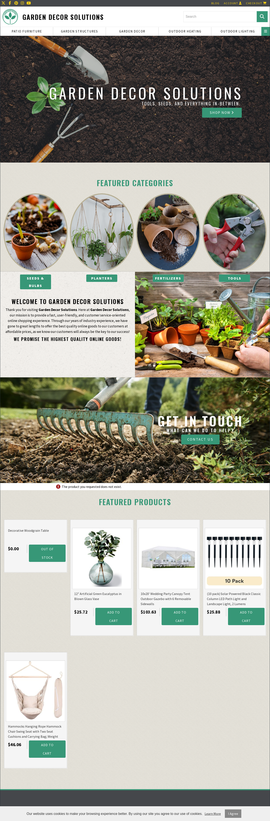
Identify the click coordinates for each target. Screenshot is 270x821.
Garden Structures (79, 31)
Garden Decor (132, 31)
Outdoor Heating (185, 31)
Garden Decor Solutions (63, 17)
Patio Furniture (27, 31)
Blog (215, 3)
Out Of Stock (47, 553)
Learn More (213, 814)
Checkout (256, 3)
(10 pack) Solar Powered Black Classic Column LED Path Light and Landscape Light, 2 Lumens (234, 599)
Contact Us (200, 439)
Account (233, 3)
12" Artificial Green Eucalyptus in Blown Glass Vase (98, 596)
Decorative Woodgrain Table (28, 530)
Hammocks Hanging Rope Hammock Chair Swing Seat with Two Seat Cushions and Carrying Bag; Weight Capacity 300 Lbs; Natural (34, 731)
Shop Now (222, 112)
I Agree (233, 814)
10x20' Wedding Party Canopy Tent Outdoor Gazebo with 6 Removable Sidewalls (166, 599)
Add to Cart (113, 616)
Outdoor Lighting (238, 31)
